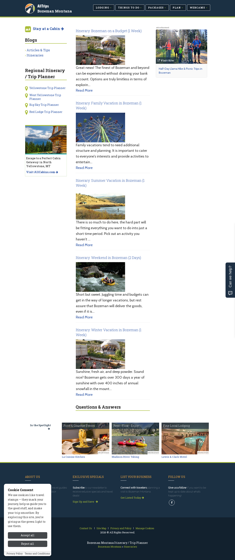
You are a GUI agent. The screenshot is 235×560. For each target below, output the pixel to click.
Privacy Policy (15, 555)
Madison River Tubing (125, 457)
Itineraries (35, 55)
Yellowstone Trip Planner (47, 88)
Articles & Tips (38, 50)
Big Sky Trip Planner (44, 105)
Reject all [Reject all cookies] (27, 545)
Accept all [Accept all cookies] (27, 537)
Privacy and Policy (120, 528)
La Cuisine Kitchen (73, 457)
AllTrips (43, 5)
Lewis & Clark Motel (174, 457)
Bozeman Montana (55, 10)
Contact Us (86, 528)
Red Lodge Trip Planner (45, 112)
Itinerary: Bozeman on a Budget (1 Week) (109, 30)
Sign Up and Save (85, 501)
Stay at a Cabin (48, 28)
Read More (84, 90)
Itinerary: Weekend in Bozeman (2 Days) (108, 257)
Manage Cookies (145, 528)
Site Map (101, 528)
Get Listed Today (132, 497)
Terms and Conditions (37, 555)
